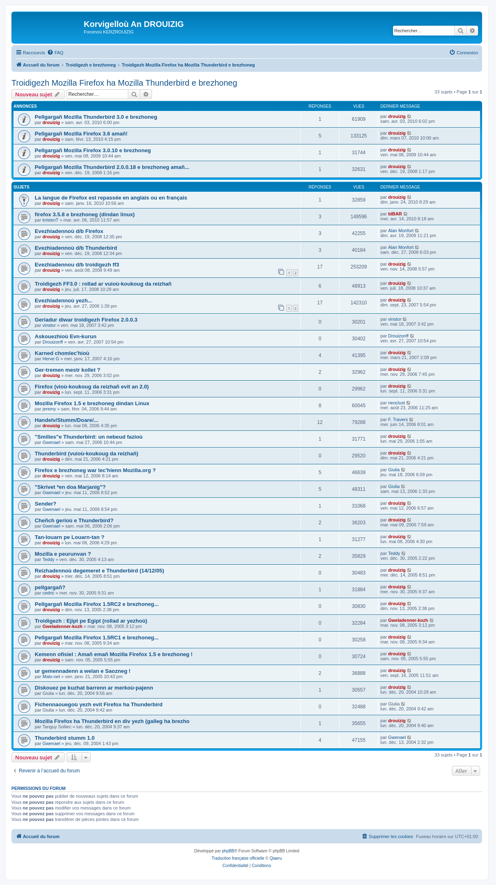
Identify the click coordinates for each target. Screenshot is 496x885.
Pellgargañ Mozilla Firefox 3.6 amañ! (81, 134)
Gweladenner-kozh (62, 626)
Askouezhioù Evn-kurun (65, 336)
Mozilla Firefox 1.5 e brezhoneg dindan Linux (92, 403)
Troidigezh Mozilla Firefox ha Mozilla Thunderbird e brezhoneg (124, 82)
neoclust (396, 402)
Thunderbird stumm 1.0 (65, 738)
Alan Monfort (400, 230)
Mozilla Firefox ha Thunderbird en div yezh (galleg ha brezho (112, 721)
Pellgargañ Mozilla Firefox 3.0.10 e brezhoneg (93, 150)
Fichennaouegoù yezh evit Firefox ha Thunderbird (99, 704)
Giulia (394, 469)
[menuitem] (55, 53)
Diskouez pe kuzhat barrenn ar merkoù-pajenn (94, 688)
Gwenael (51, 442)
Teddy (48, 559)
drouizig (51, 122)
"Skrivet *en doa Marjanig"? (70, 487)
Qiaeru (276, 858)
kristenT (50, 219)
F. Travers (398, 419)
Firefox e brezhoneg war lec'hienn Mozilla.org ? (95, 470)
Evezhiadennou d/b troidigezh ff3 (77, 265)
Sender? (45, 504)
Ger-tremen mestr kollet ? (68, 370)
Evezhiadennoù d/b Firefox (69, 231)
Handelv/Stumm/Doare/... (66, 420)
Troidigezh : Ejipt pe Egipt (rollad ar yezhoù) (91, 621)
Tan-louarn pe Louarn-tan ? (69, 537)
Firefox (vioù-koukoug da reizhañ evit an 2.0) (92, 387)
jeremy (49, 408)
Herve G (50, 358)
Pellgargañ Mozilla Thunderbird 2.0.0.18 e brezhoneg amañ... (112, 167)
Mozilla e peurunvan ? (63, 554)
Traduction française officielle (238, 858)
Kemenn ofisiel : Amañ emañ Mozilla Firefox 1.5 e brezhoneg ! (113, 654)
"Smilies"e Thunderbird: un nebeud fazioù (89, 437)
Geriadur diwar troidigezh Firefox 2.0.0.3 (86, 320)
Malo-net (51, 676)
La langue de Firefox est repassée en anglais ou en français (111, 198)
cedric (48, 592)
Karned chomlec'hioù (62, 353)
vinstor (49, 325)
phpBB (228, 851)
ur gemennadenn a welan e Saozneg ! (83, 671)
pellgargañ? (50, 587)
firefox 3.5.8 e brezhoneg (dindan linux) (85, 214)
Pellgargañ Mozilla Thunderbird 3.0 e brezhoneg (96, 117)
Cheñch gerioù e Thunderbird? (74, 520)
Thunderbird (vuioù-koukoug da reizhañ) (87, 453)
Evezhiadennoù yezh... (63, 300)
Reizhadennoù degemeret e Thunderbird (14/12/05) (99, 571)
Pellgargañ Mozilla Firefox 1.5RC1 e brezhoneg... (97, 637)
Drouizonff (52, 341)
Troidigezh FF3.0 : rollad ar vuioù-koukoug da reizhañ (103, 284)
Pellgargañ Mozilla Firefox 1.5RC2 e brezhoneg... (97, 604)
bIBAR (395, 213)
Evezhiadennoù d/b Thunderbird (76, 248)
